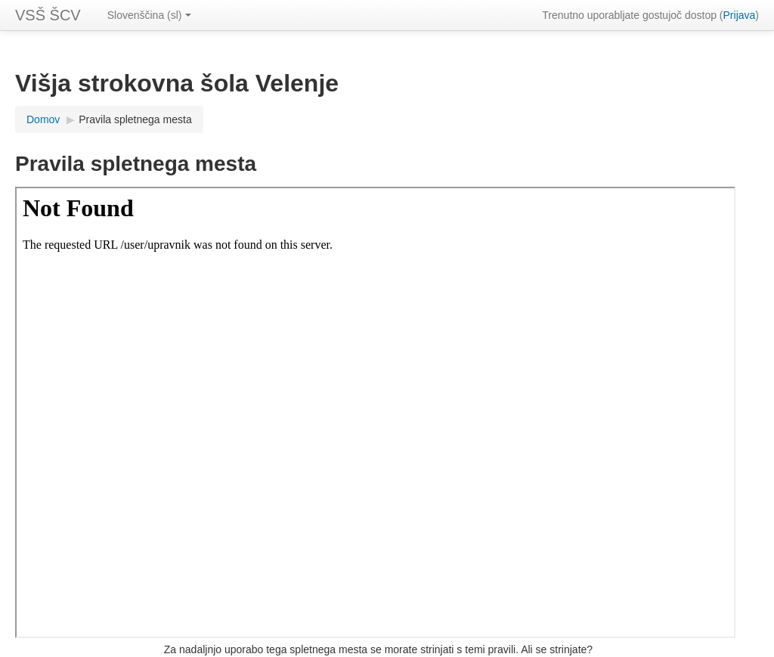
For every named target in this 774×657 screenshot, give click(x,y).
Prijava (739, 15)
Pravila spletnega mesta (135, 119)
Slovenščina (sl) (149, 15)
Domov (43, 119)
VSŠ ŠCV (48, 15)
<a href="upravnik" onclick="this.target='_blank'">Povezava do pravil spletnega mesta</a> (375, 412)
